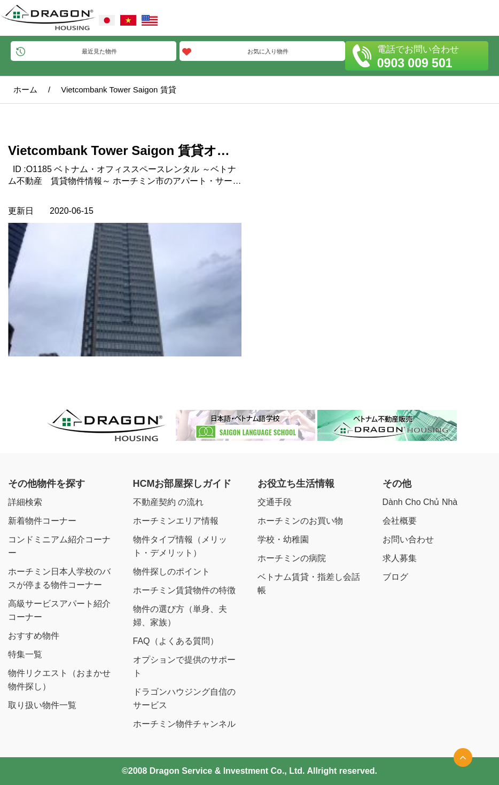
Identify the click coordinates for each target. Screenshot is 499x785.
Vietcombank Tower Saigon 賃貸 (118, 89)
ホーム (25, 89)
